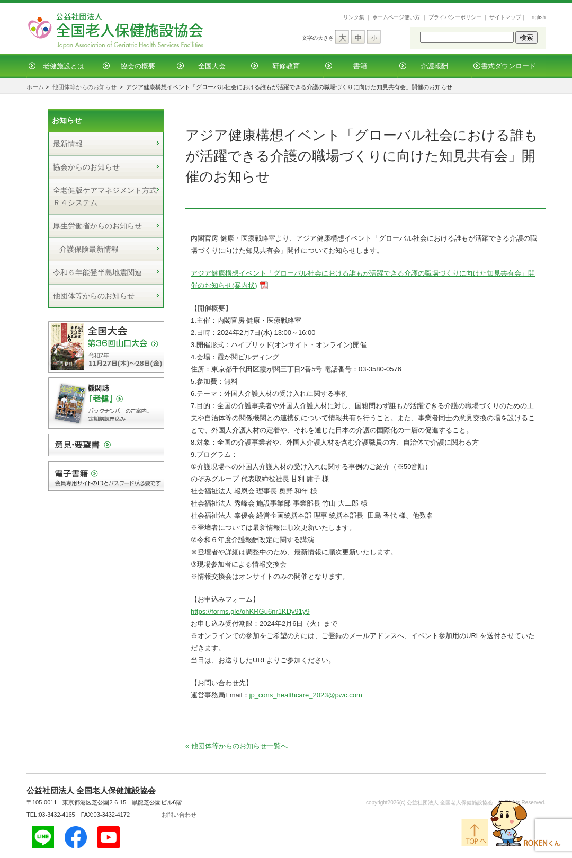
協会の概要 (138, 66)
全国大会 (212, 66)
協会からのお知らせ (86, 167)
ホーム (35, 87)
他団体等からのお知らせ (84, 87)
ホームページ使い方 (396, 17)
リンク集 (353, 17)
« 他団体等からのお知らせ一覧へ (236, 746)
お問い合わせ (179, 814)
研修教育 (286, 66)
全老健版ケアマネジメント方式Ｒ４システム (105, 196)
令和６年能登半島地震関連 (97, 272)
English (537, 17)
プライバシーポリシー (454, 17)
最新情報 (68, 143)
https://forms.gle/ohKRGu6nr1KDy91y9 (250, 611)
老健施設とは (63, 66)
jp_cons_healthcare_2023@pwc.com (305, 695)
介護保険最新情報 (89, 249)
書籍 (360, 66)
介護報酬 (434, 66)
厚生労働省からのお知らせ (97, 226)
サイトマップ (505, 17)
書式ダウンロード (508, 66)
